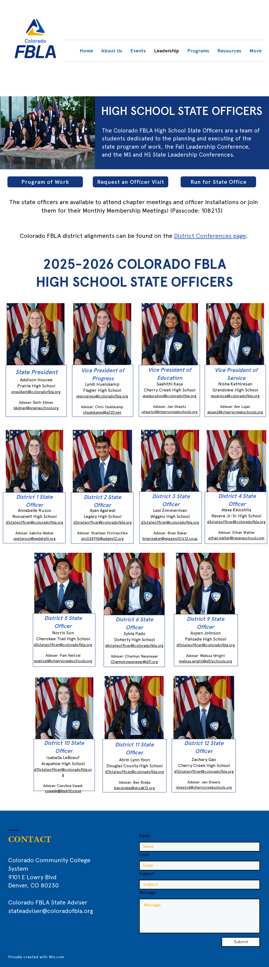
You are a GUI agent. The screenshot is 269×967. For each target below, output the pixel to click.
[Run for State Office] (218, 181)
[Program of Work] (45, 181)
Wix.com (57, 957)
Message (147, 893)
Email (144, 855)
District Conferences (202, 235)
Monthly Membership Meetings (125, 210)
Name (144, 836)
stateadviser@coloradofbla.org (50, 910)
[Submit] (241, 942)
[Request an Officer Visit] (130, 181)
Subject (146, 874)
